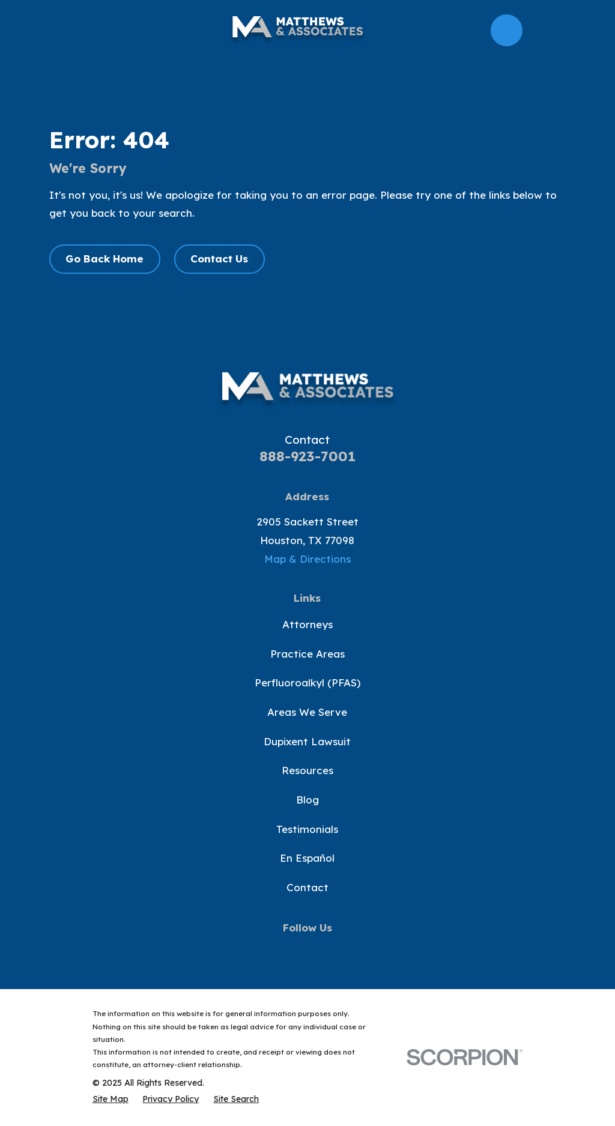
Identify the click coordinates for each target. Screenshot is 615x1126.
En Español (307, 858)
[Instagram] (336, 951)
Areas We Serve (307, 712)
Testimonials (307, 829)
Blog (307, 799)
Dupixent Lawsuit (307, 741)
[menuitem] (110, 1099)
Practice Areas (307, 653)
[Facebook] (251, 951)
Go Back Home (104, 258)
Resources (307, 770)
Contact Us (219, 258)
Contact (307, 887)
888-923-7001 (307, 456)
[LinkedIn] (364, 951)
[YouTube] (307, 951)
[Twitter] (279, 951)
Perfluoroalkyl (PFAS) (307, 682)
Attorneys (307, 624)
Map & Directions (307, 558)
